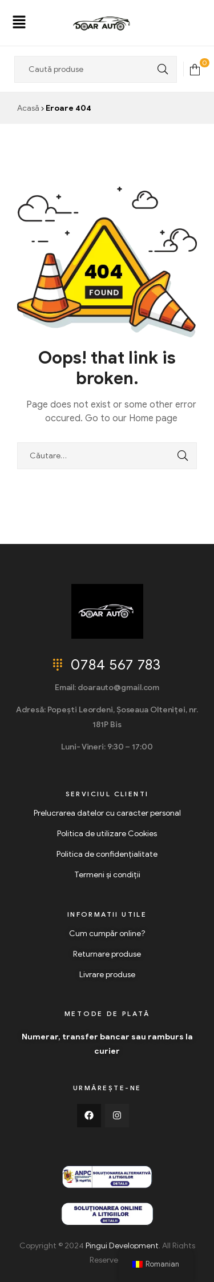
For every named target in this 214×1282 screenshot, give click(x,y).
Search (160, 69)
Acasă (28, 108)
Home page (153, 418)
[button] (19, 22)
